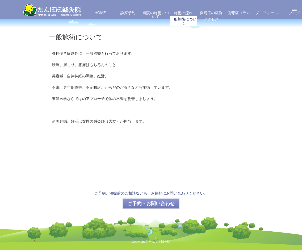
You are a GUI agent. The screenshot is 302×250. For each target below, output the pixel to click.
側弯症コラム (238, 13)
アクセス (211, 19)
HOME (100, 13)
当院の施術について (156, 15)
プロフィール (266, 13)
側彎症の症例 (211, 13)
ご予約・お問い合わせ (151, 203)
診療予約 (127, 13)
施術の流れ (183, 13)
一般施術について (183, 21)
